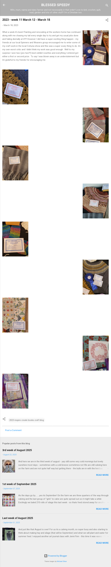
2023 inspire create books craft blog (26, 420)
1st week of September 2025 (19, 484)
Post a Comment (13, 430)
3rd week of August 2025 (17, 450)
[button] (107, 20)
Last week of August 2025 (17, 518)
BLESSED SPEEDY (55, 5)
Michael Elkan (62, 561)
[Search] (107, 5)
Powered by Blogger (55, 556)
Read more (102, 475)
